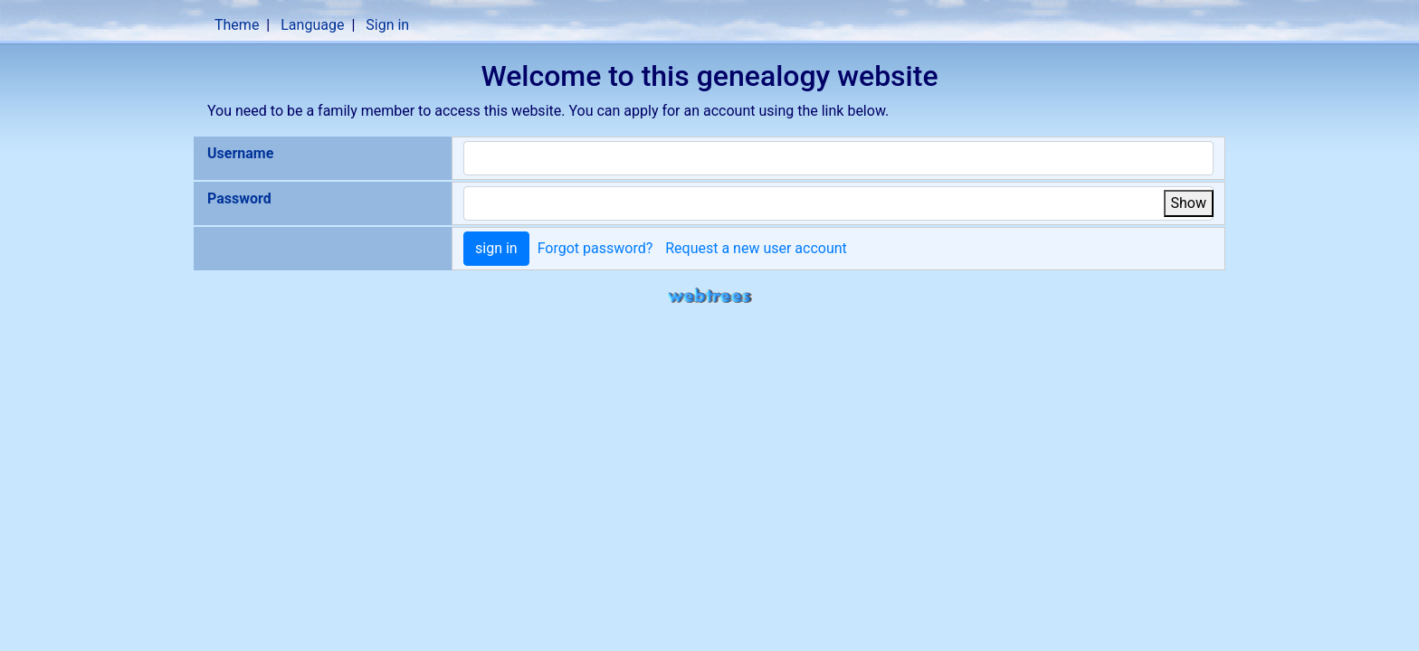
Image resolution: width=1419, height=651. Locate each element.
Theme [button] (236, 24)
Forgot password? (595, 248)
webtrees (709, 296)
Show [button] (1188, 203)
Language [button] (312, 24)
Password (239, 198)
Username (240, 153)
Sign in (387, 24)
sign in (496, 248)
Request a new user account (756, 248)
